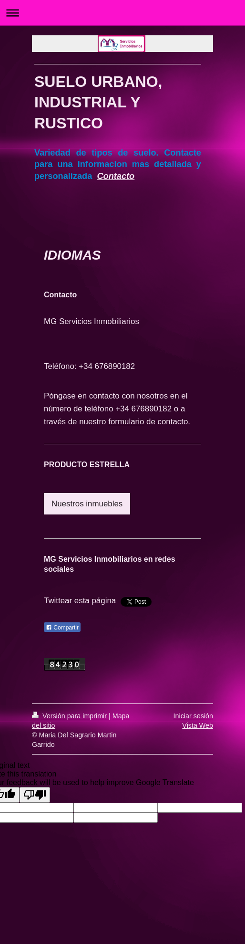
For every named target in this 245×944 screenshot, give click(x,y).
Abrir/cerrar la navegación (122, 12)
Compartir (62, 627)
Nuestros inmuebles (86, 503)
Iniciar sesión (193, 716)
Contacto (115, 176)
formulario (126, 421)
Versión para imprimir (70, 716)
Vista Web (197, 725)
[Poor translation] (35, 795)
